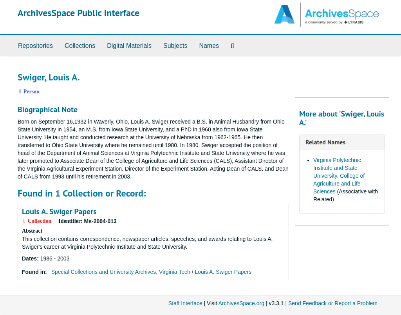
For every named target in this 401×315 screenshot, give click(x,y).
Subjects (175, 45)
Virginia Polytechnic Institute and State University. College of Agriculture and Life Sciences (339, 176)
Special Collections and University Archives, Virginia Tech (120, 272)
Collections (80, 45)
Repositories (35, 45)
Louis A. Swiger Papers (59, 211)
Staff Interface (185, 303)
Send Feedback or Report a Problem (333, 303)
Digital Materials (129, 45)
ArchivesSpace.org (241, 303)
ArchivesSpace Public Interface (78, 13)
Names (209, 45)
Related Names (325, 142)
